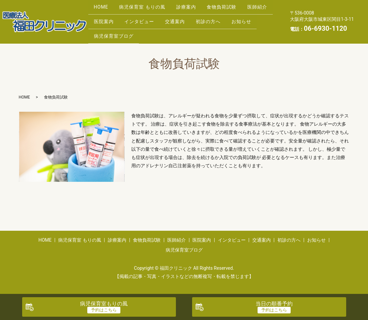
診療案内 (193, 9)
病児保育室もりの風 (104, 303)
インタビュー (177, 19)
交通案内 (216, 19)
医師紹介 (105, 19)
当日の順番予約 (274, 303)
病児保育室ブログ (149, 29)
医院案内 (139, 19)
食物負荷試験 (232, 9)
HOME (102, 9)
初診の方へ (252, 19)
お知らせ (105, 29)
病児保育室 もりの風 (147, 9)
